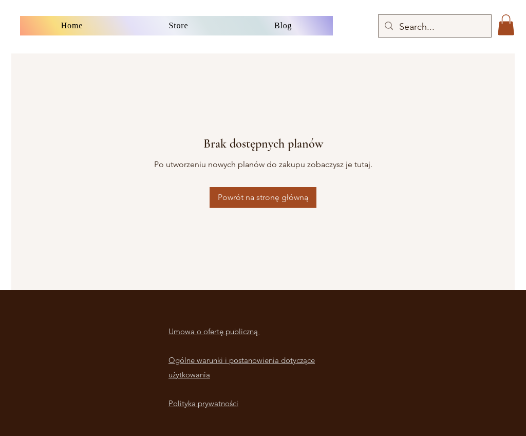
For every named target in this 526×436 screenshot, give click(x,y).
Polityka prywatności (203, 403)
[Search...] (434, 27)
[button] (506, 24)
